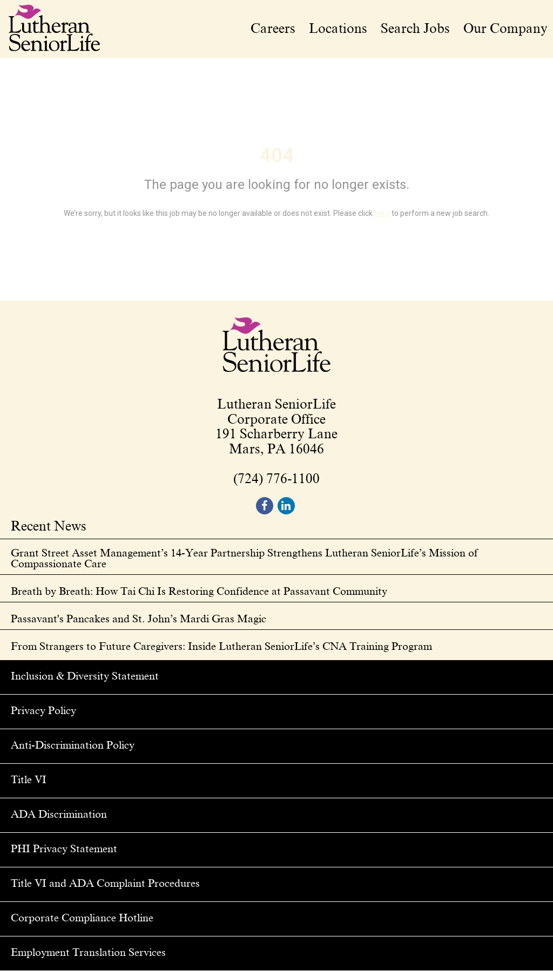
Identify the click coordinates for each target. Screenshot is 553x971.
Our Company (505, 28)
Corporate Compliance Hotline (82, 918)
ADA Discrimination (59, 814)
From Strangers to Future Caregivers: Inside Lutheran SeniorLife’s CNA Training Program (221, 646)
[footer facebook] (264, 505)
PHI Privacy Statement (64, 848)
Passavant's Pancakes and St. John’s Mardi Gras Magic (138, 618)
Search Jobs (415, 28)
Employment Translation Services (88, 952)
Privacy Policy (43, 710)
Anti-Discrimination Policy (72, 745)
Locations (338, 28)
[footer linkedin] (286, 505)
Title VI (28, 779)
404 (277, 155)
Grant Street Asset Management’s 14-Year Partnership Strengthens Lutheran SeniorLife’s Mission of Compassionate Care (244, 558)
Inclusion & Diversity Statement (85, 676)
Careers (273, 28)
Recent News (48, 527)
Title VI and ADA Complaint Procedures (105, 883)
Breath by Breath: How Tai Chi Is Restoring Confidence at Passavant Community (199, 591)
